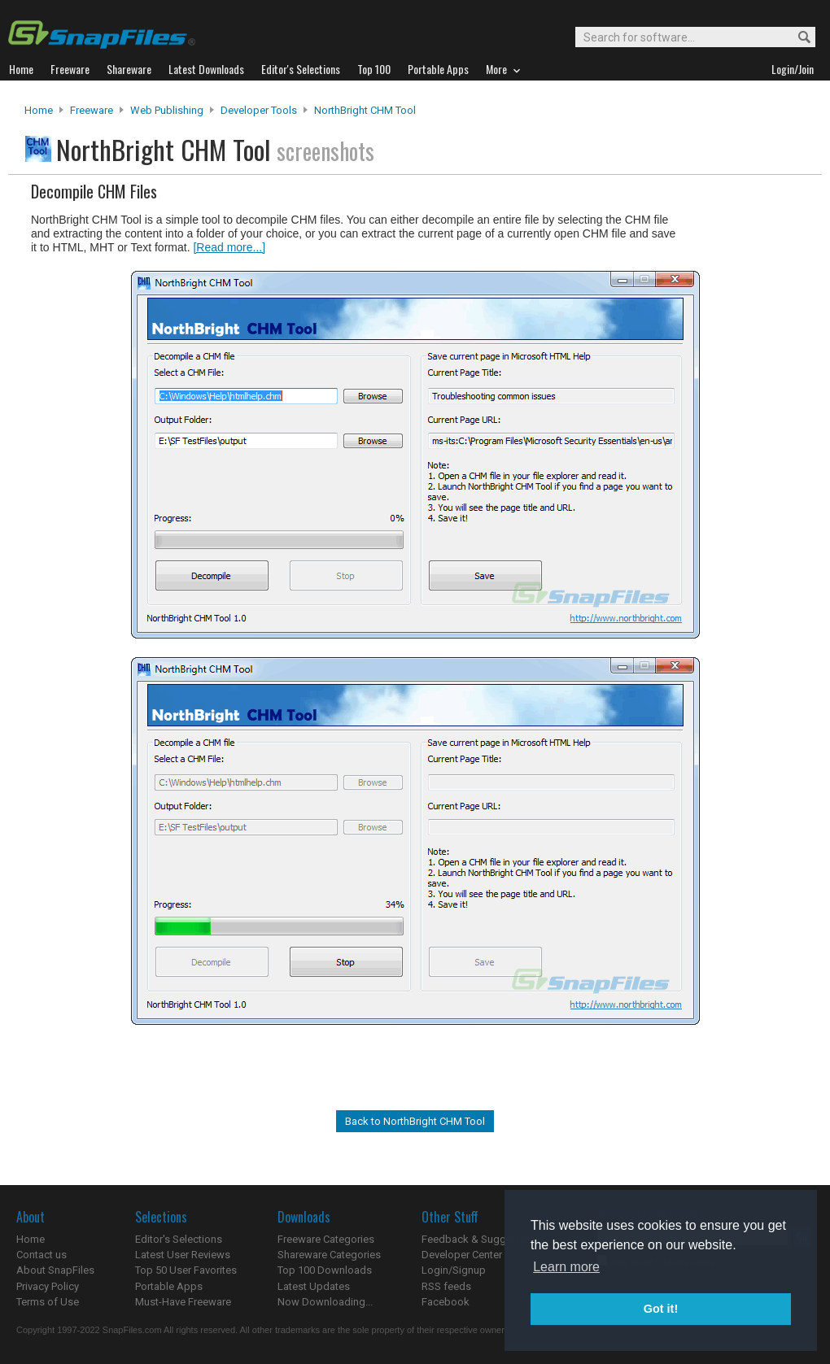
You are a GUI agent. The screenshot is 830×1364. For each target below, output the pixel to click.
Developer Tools (259, 110)
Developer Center (462, 1255)
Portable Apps (169, 1286)
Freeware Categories (325, 1239)
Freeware (91, 110)
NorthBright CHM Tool (365, 110)
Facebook (446, 1302)
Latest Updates (313, 1286)
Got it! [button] (661, 1308)
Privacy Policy (47, 1286)
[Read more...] (229, 247)
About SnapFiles (55, 1270)
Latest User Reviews (182, 1255)
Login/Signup (454, 1270)
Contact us (41, 1255)
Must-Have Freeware (183, 1302)
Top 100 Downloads (324, 1270)
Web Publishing (166, 110)
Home (38, 110)
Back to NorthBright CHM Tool (415, 1121)
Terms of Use (47, 1302)
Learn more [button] (566, 1267)
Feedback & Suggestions (481, 1239)
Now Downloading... (325, 1302)
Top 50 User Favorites (186, 1270)
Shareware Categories (329, 1255)
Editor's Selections (178, 1239)
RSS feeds (446, 1286)
